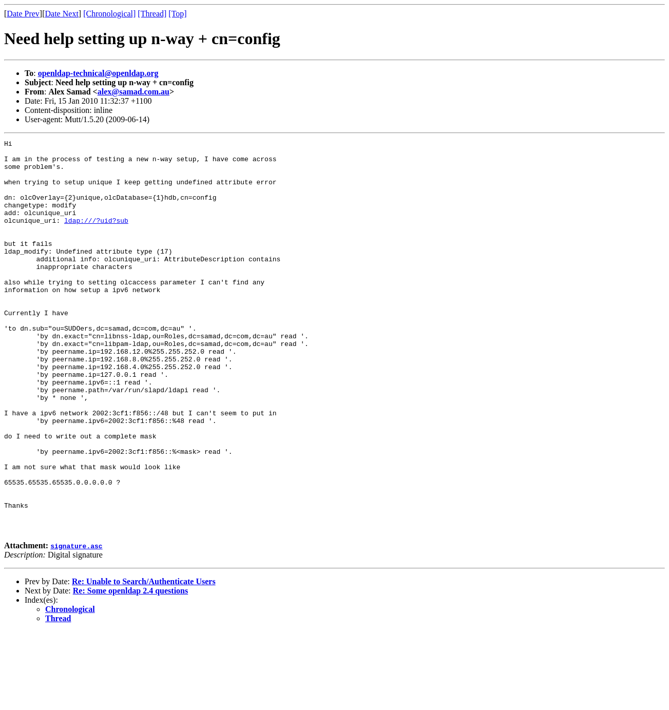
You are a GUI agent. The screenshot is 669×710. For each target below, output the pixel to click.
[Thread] (152, 13)
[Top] (177, 13)
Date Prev (23, 13)
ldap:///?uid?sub (96, 237)
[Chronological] (109, 13)
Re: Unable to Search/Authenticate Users (144, 660)
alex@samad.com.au (133, 91)
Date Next (62, 13)
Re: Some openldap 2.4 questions (130, 669)
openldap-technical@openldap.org (98, 73)
